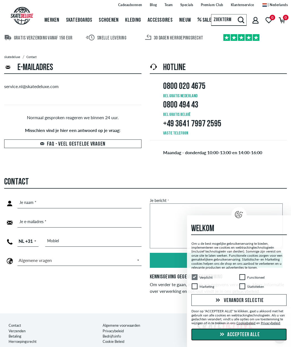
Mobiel (53, 240)
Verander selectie (239, 300)
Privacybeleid (113, 320)
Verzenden (17, 320)
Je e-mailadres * (32, 221)
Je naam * (27, 202)
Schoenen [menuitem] (108, 20)
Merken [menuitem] (51, 20)
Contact (15, 315)
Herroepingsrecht (23, 331)
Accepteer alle (239, 335)
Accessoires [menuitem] (160, 20)
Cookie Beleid (113, 331)
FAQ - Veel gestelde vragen (76, 144)
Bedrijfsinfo (112, 326)
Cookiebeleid (245, 323)
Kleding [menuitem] (133, 20)
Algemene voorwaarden (121, 315)
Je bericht (159, 200)
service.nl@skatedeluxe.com (31, 86)
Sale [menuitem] (205, 20)
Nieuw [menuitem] (185, 20)
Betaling (15, 326)
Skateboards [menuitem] (79, 20)
